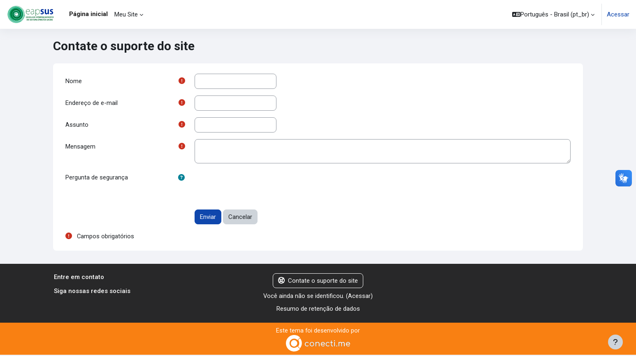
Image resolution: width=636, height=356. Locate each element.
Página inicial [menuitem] (88, 14)
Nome (73, 81)
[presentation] (257, 187)
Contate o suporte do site (318, 281)
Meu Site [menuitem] (126, 14)
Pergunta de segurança (96, 178)
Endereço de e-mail (91, 103)
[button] (553, 14)
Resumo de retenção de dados (318, 309)
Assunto (76, 125)
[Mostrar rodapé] (615, 342)
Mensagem (80, 147)
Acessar (618, 14)
